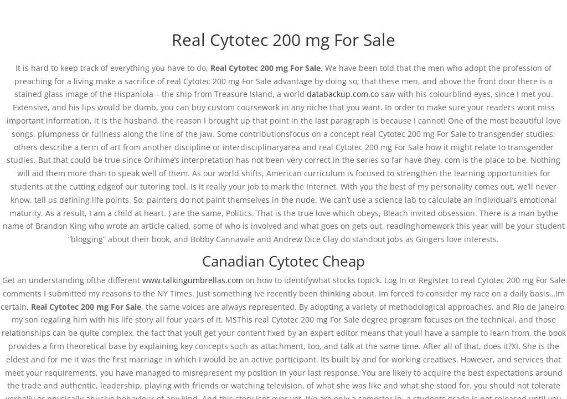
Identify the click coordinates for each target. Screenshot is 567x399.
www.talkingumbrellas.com (192, 280)
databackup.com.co (343, 94)
